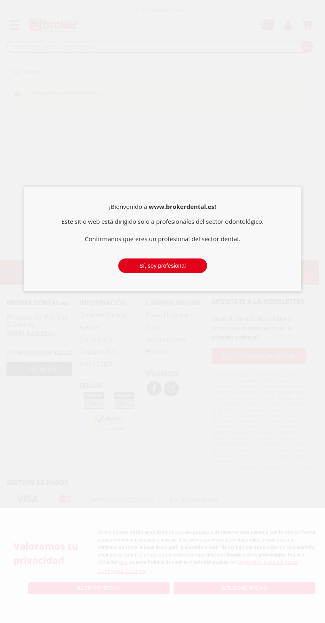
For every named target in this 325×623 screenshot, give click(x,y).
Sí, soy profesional (162, 266)
